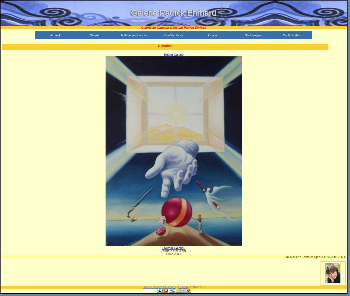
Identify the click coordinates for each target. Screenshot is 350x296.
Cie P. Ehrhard (292, 35)
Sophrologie (253, 35)
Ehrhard (183, 287)
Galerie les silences (134, 35)
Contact (213, 35)
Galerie (94, 35)
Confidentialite (173, 35)
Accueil (55, 35)
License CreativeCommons (159, 287)
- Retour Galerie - (173, 54)
